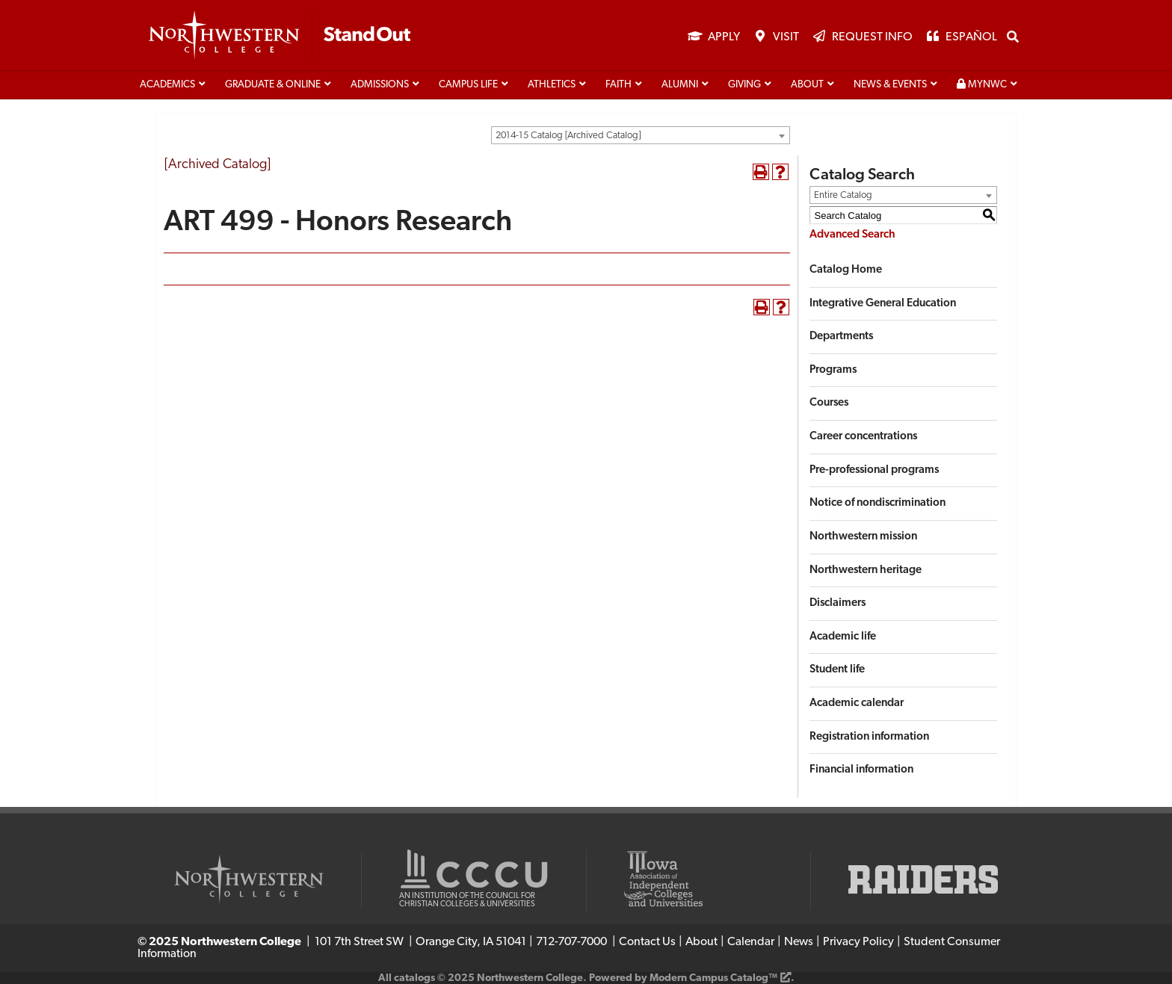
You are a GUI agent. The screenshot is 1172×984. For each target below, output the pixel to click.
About (807, 85)
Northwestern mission (863, 536)
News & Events (890, 85)
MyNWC (982, 84)
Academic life (842, 637)
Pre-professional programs (874, 470)
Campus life (468, 85)
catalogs (414, 978)
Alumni (679, 85)
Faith (618, 85)
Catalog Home (845, 270)
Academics (167, 85)
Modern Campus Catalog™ (713, 978)
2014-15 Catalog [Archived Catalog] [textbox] (568, 135)
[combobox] (640, 135)
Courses (828, 403)
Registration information (869, 737)
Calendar (750, 942)
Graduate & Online (273, 85)
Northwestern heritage (865, 570)
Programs (833, 370)
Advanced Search (852, 235)
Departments (841, 336)
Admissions (380, 85)
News (798, 942)
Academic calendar (856, 703)
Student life (837, 669)
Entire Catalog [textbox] (843, 195)
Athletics (552, 85)
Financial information (861, 770)
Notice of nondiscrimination (877, 503)
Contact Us (647, 942)
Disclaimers (837, 603)
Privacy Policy (858, 942)
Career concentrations (863, 436)
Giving (744, 85)
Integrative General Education (882, 303)
